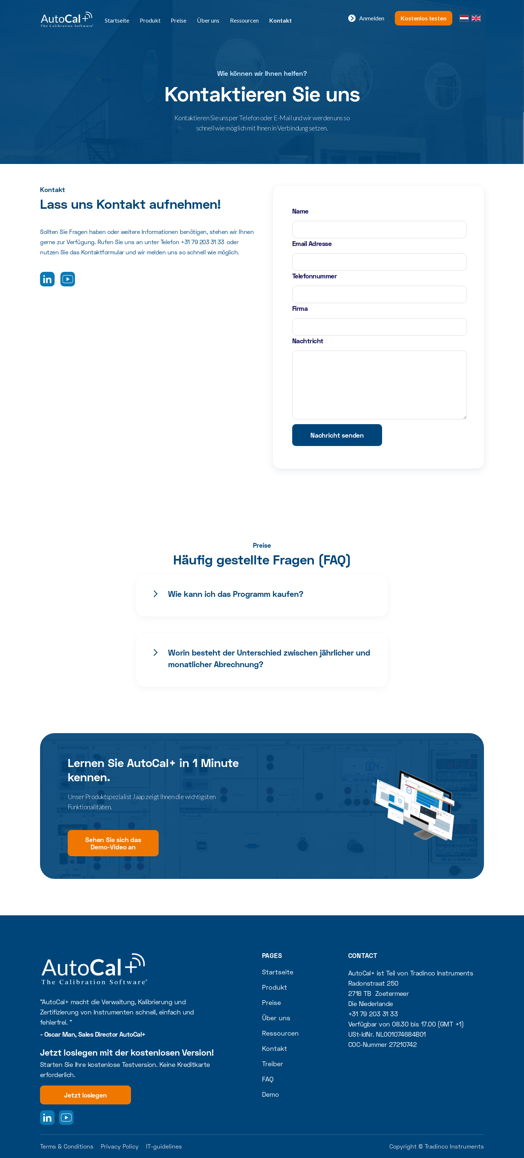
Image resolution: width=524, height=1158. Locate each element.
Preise (178, 20)
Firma (299, 308)
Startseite (117, 20)
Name (300, 211)
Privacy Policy (120, 1146)
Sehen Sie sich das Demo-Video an (113, 843)
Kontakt (280, 20)
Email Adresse (312, 243)
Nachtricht (307, 341)
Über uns (208, 20)
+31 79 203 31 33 (202, 241)
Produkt (150, 20)
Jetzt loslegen (85, 1095)
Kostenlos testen (423, 18)
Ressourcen (244, 20)
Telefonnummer (314, 276)
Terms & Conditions (67, 1146)
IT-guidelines (164, 1146)
